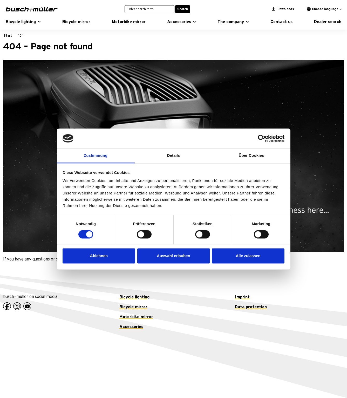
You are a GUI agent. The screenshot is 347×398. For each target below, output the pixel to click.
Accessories (131, 327)
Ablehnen (99, 256)
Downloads (283, 9)
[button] (23, 22)
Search (182, 9)
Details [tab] (173, 155)
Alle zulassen (248, 256)
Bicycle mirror (133, 307)
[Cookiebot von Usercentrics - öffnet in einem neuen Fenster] (261, 138)
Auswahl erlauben (173, 256)
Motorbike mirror (136, 317)
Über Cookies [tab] (251, 155)
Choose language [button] (322, 9)
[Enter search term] (149, 9)
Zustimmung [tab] (95, 155)
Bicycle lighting (134, 297)
